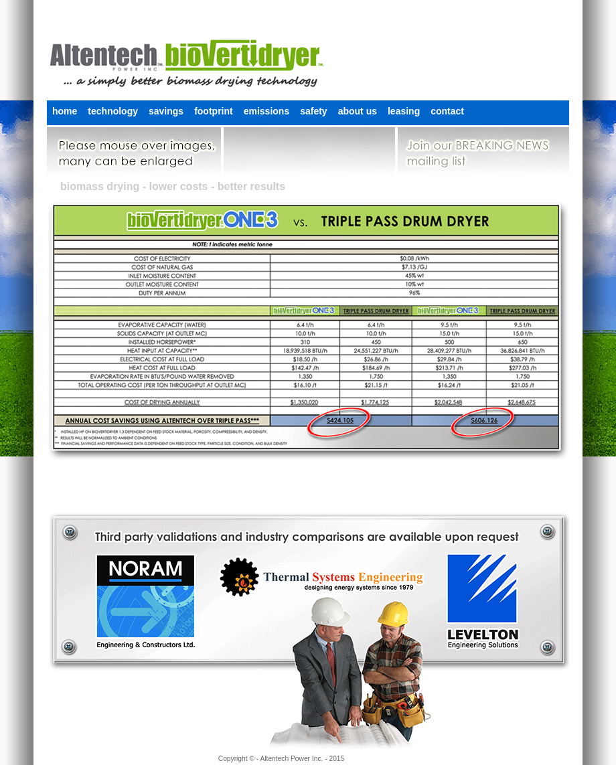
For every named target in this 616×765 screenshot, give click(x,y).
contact (447, 111)
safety (313, 111)
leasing (404, 111)
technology (113, 111)
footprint (213, 111)
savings (166, 111)
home (64, 111)
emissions (266, 111)
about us (357, 111)
